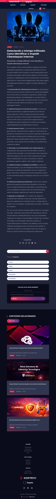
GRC (28, 452)
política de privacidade (34, 294)
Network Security (28, 450)
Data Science (28, 449)
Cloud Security (28, 447)
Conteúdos (28, 463)
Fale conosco (28, 471)
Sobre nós (28, 460)
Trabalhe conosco (28, 473)
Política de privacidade (30, 494)
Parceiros (28, 462)
